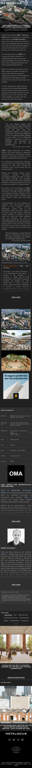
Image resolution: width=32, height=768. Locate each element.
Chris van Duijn (24, 190)
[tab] (8, 615)
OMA (18, 35)
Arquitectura (23, 615)
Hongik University (19, 39)
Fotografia (24, 620)
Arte (15, 615)
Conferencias (24, 617)
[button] (3, 652)
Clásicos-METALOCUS (10, 617)
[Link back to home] (11, 3)
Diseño (6, 620)
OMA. (11, 416)
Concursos (8, 615)
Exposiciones (14, 620)
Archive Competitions (16, 677)
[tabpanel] (16, 652)
